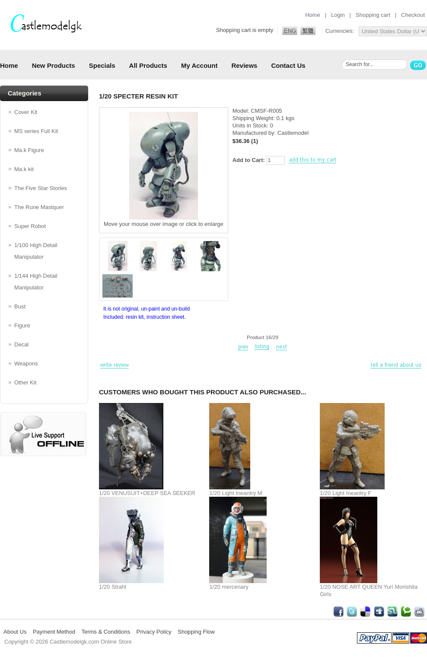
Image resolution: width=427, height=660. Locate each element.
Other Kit (25, 382)
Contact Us (288, 65)
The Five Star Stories (40, 188)
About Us (14, 631)
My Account (199, 65)
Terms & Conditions (105, 631)
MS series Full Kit (36, 131)
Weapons (26, 363)
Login (338, 15)
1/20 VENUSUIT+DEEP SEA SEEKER (147, 493)
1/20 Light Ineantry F (345, 493)
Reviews (244, 65)
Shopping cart (373, 15)
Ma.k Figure (29, 150)
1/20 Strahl (112, 587)
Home (312, 15)
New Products (53, 65)
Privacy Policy (154, 631)
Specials (102, 65)
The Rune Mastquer (39, 207)
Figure (22, 325)
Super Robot (30, 226)
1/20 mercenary (228, 587)
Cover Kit (25, 112)
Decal (21, 344)
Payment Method (54, 631)
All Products (148, 65)
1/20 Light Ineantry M (235, 493)
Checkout (413, 15)
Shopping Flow (196, 631)
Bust (19, 306)
